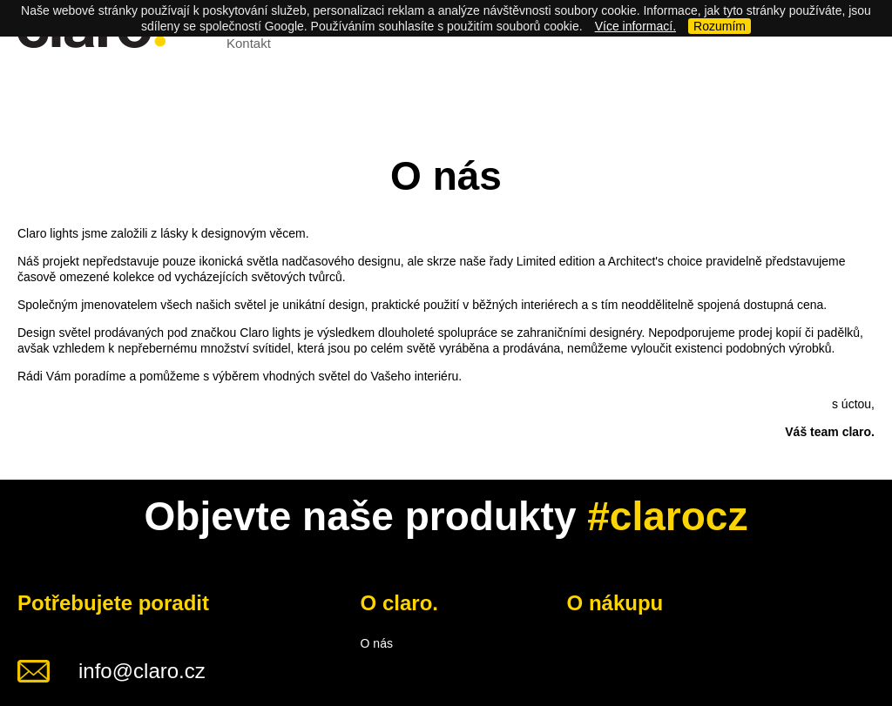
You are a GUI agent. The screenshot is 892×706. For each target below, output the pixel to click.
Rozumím (719, 26)
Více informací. (635, 26)
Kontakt (248, 43)
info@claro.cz (142, 670)
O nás (377, 643)
